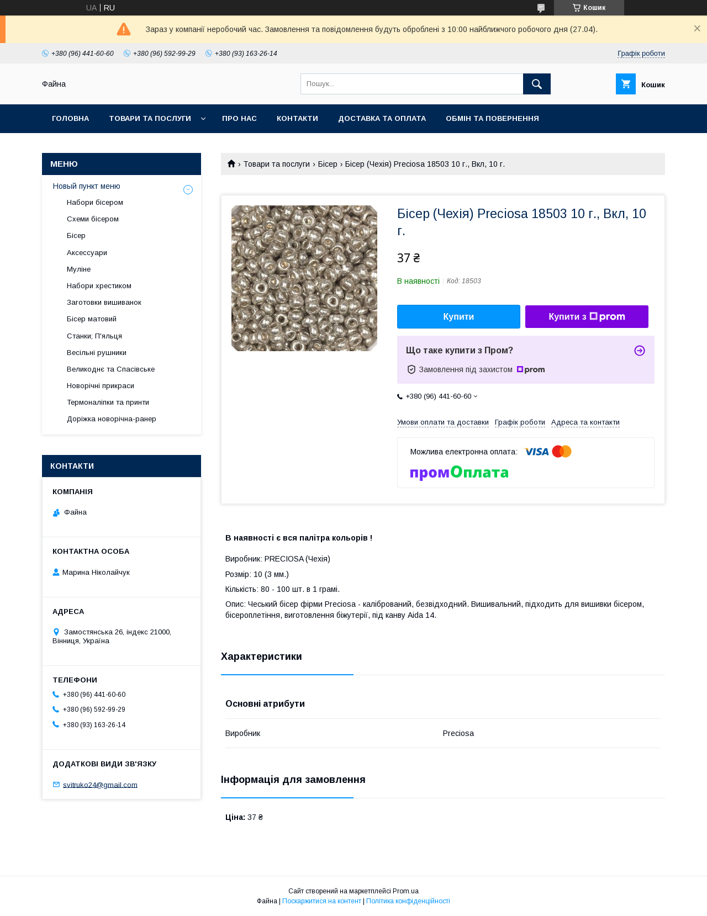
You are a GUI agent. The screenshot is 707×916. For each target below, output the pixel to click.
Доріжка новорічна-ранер (111, 419)
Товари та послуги (150, 118)
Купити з (586, 317)
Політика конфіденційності (408, 901)
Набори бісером (95, 202)
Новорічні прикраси (100, 386)
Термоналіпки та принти (108, 402)
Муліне (79, 269)
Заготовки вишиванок (104, 302)
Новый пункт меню (86, 186)
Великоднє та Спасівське (111, 369)
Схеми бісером (93, 219)
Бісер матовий (92, 319)
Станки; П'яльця (94, 336)
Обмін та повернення (492, 118)
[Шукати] (537, 83)
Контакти (297, 118)
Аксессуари (87, 252)
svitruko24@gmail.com (100, 784)
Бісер (327, 164)
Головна (70, 118)
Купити (459, 316)
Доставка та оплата (382, 118)
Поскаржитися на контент (321, 901)
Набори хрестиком (99, 286)
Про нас (239, 118)
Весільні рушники (96, 352)
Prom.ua (406, 891)
